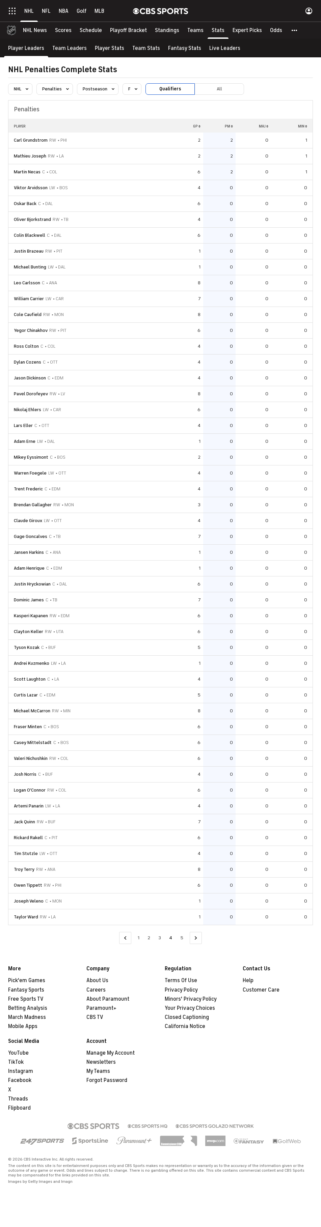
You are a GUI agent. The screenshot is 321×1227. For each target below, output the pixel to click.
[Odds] (276, 30)
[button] (294, 30)
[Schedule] (91, 30)
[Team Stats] (146, 48)
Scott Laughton (30, 679)
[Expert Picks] (247, 30)
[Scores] (63, 30)
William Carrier (29, 299)
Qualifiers (170, 89)
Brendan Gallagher (33, 505)
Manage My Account (110, 1053)
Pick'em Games (26, 980)
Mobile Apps (22, 1026)
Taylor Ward (26, 917)
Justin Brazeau (29, 251)
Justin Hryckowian (32, 584)
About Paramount (107, 999)
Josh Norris (25, 774)
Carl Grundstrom (31, 140)
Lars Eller (23, 425)
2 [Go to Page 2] (149, 938)
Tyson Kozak (26, 647)
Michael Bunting (30, 267)
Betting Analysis (27, 1008)
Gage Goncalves (30, 536)
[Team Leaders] (69, 48)
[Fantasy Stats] (184, 48)
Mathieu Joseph (30, 156)
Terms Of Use (181, 980)
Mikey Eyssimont (31, 457)
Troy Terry (24, 869)
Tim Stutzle (26, 853)
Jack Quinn (24, 822)
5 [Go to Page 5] (181, 938)
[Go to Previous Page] (125, 938)
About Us (97, 980)
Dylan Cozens (27, 362)
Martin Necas (27, 172)
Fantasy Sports (26, 990)
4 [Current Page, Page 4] (170, 938)
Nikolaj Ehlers (27, 409)
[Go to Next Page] (196, 938)
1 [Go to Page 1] (138, 938)
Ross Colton (26, 346)
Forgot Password (106, 1080)
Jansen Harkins (29, 552)
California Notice (185, 1026)
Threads (18, 1098)
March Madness (27, 1017)
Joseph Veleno (29, 901)
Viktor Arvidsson (31, 188)
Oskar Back (25, 203)
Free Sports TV (26, 999)
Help (248, 980)
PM (229, 126)
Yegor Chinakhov (31, 330)
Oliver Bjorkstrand (32, 219)
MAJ (263, 126)
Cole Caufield (28, 314)
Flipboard (19, 1108)
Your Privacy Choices (190, 1008)
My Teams (98, 1071)
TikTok (16, 1062)
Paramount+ (101, 1008)
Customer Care (261, 990)
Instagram (20, 1071)
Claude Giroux (28, 520)
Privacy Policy (181, 990)
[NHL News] (35, 30)
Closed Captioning (187, 1017)
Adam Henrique (29, 568)
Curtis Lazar (26, 695)
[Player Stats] (109, 48)
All (219, 89)
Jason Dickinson (30, 378)
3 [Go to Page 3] (159, 938)
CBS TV (94, 1017)
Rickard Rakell (28, 837)
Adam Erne (24, 441)
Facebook (19, 1080)
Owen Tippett (28, 885)
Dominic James (29, 600)
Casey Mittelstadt (33, 742)
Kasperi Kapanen (31, 616)
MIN (302, 126)
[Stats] (218, 30)
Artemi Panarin (29, 806)
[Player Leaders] (26, 48)
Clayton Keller (28, 631)
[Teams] (195, 30)
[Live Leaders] (224, 48)
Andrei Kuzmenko (31, 663)
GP (196, 126)
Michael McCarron (32, 711)
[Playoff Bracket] (128, 30)
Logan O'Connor (30, 790)
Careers (96, 990)
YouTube (18, 1053)
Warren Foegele (30, 473)
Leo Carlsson (27, 283)
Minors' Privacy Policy (191, 999)
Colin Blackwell (29, 235)
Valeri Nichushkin (31, 758)
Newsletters (101, 1062)
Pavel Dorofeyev (31, 394)
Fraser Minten (28, 727)
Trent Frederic (28, 489)
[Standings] (167, 30)
